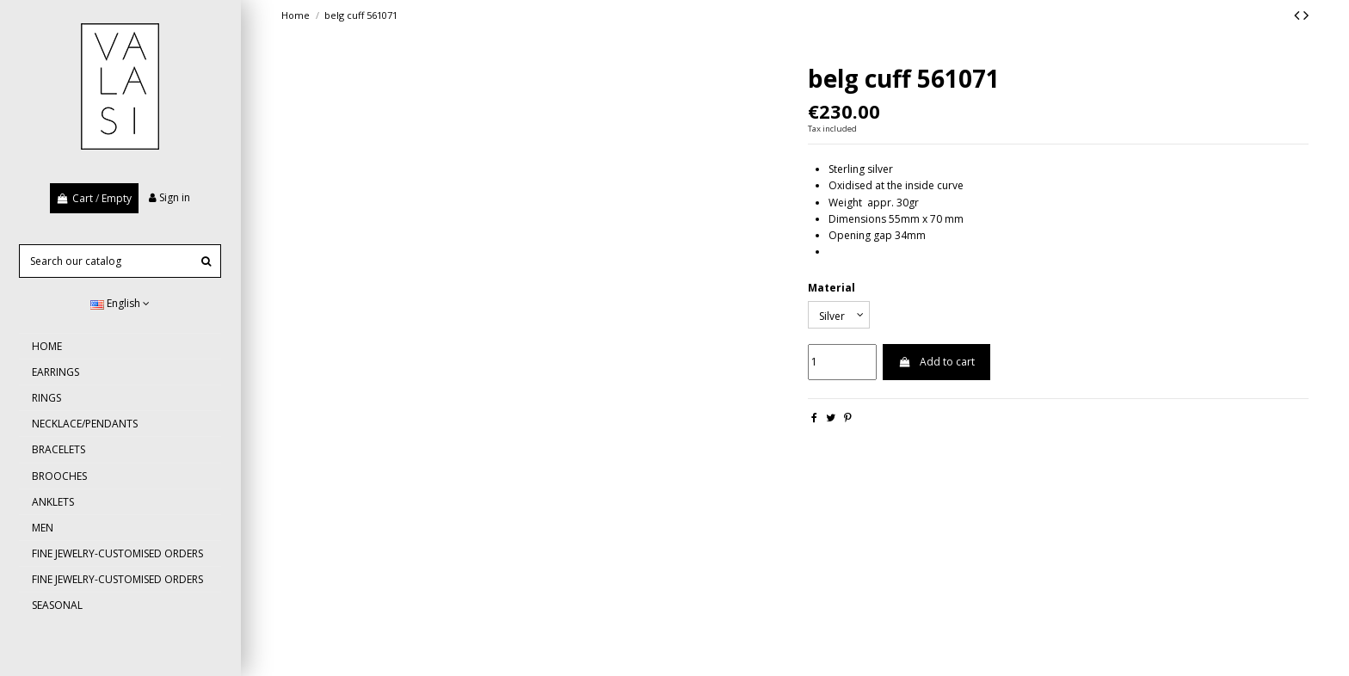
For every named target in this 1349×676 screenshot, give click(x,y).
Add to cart (936, 361)
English (120, 303)
